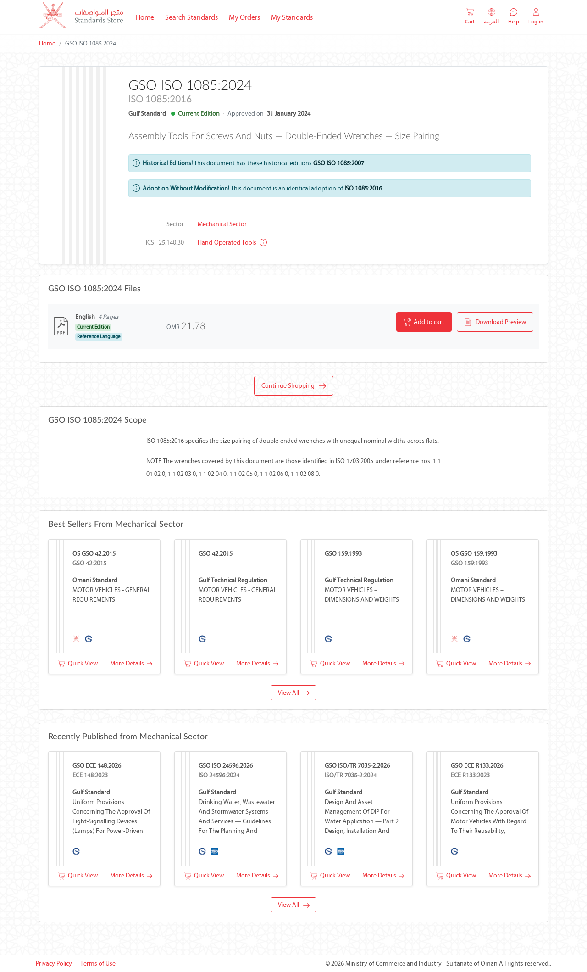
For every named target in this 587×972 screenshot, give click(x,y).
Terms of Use (98, 963)
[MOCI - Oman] (81, 17)
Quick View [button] (78, 663)
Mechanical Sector (222, 224)
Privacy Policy (54, 963)
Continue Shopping (293, 386)
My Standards (292, 17)
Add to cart (424, 322)
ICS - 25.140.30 (165, 242)
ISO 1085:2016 (363, 188)
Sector (175, 224)
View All (294, 693)
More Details (131, 663)
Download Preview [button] (495, 322)
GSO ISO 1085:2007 (338, 163)
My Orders (244, 17)
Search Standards (194, 16)
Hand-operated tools (232, 242)
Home (148, 16)
